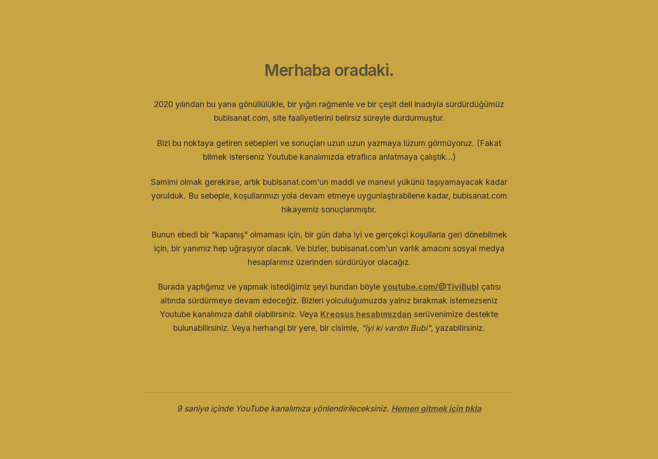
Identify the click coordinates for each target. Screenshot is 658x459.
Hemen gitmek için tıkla (436, 408)
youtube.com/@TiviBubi (430, 287)
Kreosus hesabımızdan (366, 314)
